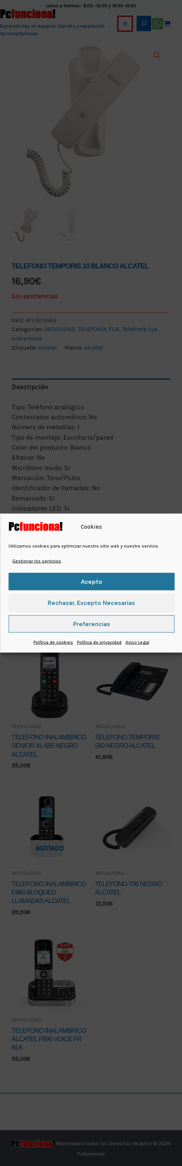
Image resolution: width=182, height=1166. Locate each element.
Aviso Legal (137, 642)
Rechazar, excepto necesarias (91, 603)
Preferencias (91, 624)
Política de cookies (53, 642)
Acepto (91, 582)
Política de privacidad (99, 642)
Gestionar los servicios (36, 561)
